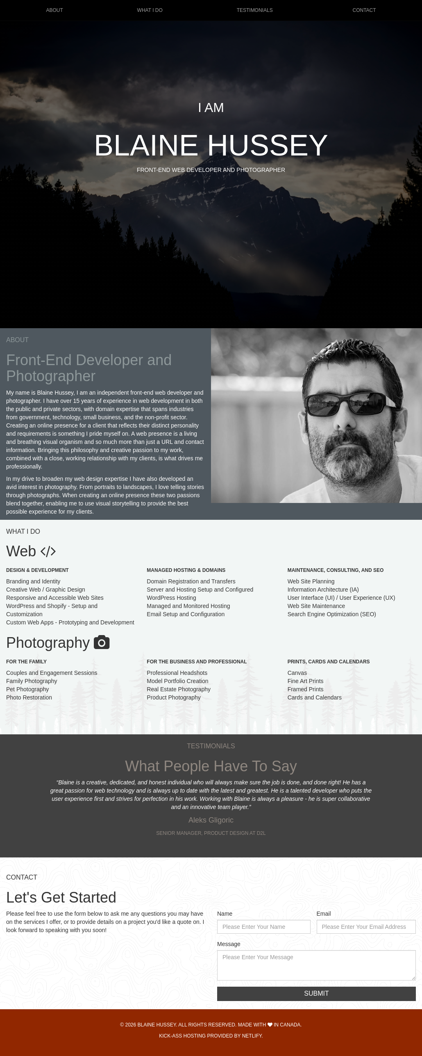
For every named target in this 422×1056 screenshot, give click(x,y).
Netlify (252, 1036)
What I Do (150, 10)
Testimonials (255, 10)
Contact (364, 10)
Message (228, 944)
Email (324, 913)
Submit (316, 993)
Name (224, 913)
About (54, 10)
